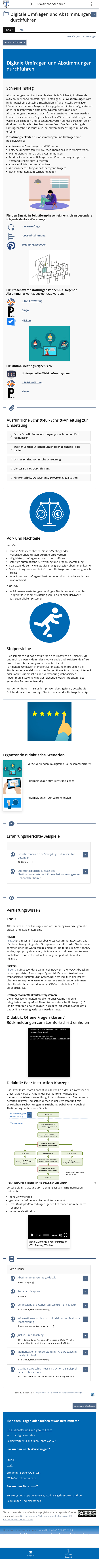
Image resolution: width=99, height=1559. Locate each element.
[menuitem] (30, 1553)
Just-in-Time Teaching (31, 1335)
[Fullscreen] (65, 1235)
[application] (49, 1052)
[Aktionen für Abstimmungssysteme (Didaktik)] (85, 1278)
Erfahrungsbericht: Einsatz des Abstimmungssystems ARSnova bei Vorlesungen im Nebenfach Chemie (49, 874)
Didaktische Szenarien (50, 4)
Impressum (11, 1534)
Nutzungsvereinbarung (14, 1537)
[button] (49, 436)
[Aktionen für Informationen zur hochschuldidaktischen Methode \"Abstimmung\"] (85, 1319)
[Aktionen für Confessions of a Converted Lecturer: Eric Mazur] (85, 1305)
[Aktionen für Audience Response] (85, 1291)
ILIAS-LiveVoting (32, 301)
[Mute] (60, 1235)
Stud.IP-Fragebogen (34, 244)
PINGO (11, 940)
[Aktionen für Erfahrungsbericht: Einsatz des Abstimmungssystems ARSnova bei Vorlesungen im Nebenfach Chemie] (85, 871)
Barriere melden (78, 1534)
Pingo (25, 310)
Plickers (26, 320)
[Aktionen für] (93, 14)
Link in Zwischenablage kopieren (19, 1530)
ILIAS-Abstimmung (33, 235)
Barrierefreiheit (58, 1534)
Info (21, 30)
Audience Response (29, 1291)
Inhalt (7, 30)
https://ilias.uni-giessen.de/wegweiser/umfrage (59, 1392)
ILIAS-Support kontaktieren (33, 1534)
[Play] (32, 1235)
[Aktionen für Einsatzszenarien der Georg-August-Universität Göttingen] (85, 854)
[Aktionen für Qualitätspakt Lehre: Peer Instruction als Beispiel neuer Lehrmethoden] (85, 1369)
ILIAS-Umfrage (31, 226)
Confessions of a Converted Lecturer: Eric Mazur (47, 1304)
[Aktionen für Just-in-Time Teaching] (85, 1335)
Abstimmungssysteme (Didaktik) (37, 1277)
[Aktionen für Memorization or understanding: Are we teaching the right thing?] (85, 1352)
